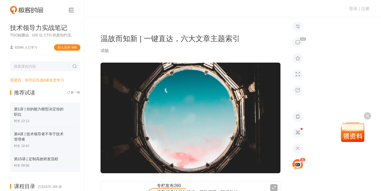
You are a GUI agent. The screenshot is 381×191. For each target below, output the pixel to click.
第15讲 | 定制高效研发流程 (36, 159)
